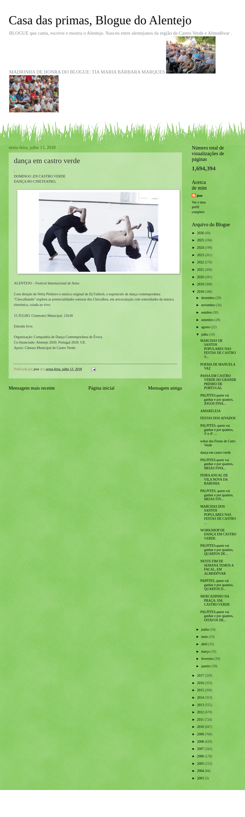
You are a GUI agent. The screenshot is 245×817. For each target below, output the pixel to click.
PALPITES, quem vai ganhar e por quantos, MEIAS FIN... (216, 495)
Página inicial (101, 388)
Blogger (149, 807)
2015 (201, 690)
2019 (201, 284)
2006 (201, 756)
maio (205, 637)
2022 (201, 262)
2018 (201, 292)
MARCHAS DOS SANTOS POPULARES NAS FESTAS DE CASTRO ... (218, 515)
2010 (201, 727)
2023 (201, 255)
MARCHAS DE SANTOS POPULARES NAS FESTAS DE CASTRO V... (218, 349)
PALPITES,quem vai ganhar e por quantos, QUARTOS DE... (216, 550)
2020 (201, 277)
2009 (201, 734)
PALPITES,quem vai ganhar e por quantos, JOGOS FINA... (216, 399)
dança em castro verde (215, 452)
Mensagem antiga (165, 388)
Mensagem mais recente (32, 388)
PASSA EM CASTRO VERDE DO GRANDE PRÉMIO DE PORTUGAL (218, 382)
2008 (201, 741)
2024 (201, 247)
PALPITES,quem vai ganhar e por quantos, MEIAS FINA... (216, 464)
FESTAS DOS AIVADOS (218, 418)
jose (199, 196)
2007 (201, 749)
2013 (201, 705)
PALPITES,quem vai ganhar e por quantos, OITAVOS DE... (216, 616)
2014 (201, 697)
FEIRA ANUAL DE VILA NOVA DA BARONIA (214, 479)
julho (205, 334)
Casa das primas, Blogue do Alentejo (100, 20)
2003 (201, 778)
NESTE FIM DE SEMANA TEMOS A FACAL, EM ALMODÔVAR (216, 567)
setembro (208, 320)
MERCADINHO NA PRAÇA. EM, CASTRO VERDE (215, 600)
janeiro (206, 666)
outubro (207, 312)
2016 (201, 683)
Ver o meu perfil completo (199, 207)
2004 (201, 771)
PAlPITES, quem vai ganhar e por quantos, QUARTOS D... (216, 585)
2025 (201, 240)
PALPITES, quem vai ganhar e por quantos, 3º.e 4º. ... (216, 430)
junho (205, 629)
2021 (201, 270)
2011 (201, 719)
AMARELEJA (210, 411)
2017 (201, 675)
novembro (208, 305)
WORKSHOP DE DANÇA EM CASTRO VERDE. (218, 534)
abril (204, 644)
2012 (201, 712)
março (206, 651)
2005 (201, 764)
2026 (201, 233)
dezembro (208, 298)
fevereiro (207, 659)
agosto (206, 327)
